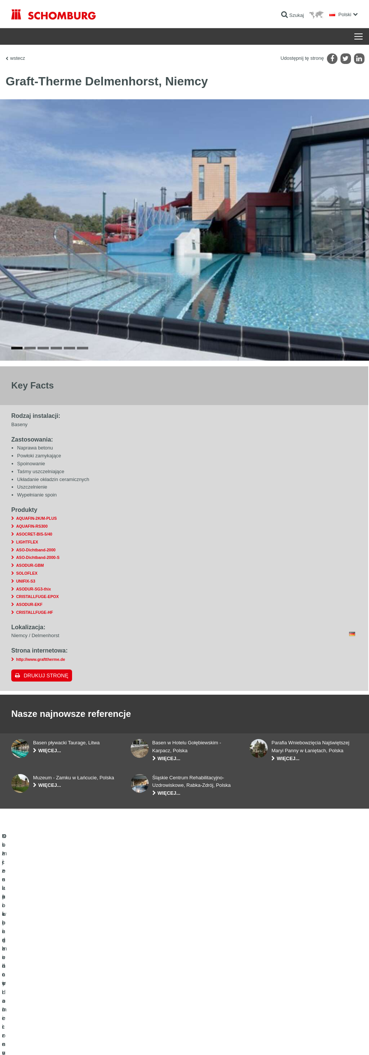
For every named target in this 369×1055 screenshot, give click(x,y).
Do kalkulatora (145, 967)
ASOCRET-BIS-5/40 (34, 561)
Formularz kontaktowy (153, 989)
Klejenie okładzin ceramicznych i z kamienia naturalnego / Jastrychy (55, 984)
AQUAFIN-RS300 (32, 553)
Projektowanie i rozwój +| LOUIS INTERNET (324, 1040)
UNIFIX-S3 (25, 608)
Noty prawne (43, 1040)
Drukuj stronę (46, 703)
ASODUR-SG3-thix (33, 616)
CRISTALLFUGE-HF (34, 640)
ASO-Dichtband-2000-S (37, 585)
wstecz (17, 58)
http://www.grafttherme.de (40, 687)
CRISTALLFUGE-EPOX (37, 624)
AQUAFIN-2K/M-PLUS (36, 545)
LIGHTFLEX (27, 569)
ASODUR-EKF (29, 632)
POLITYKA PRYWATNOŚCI (82, 1040)
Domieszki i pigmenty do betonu (43, 1012)
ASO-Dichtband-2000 (36, 577)
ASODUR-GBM (30, 592)
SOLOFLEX (27, 600)
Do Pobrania (143, 978)
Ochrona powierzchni (32, 1000)
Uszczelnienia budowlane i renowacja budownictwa (62, 967)
